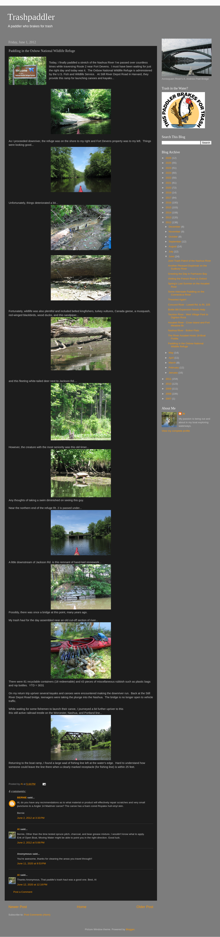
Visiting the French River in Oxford (187, 278)
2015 (169, 207)
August (173, 246)
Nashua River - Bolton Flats (183, 330)
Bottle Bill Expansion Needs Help (186, 309)
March (172, 362)
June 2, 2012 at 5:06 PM (30, 842)
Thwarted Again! (177, 299)
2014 (169, 212)
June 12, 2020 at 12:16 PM (32, 884)
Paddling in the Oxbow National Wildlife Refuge (185, 345)
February (174, 367)
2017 (169, 197)
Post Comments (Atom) (37, 914)
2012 (169, 222)
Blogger (130, 929)
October (173, 236)
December (175, 226)
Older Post (145, 907)
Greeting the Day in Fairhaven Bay (187, 273)
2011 (169, 378)
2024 (169, 167)
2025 (169, 162)
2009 (169, 388)
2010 (169, 383)
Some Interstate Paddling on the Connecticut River (186, 293)
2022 (169, 177)
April (171, 357)
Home (81, 907)
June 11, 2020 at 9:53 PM (31, 863)
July (171, 251)
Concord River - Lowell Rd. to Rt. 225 (189, 304)
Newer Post (17, 907)
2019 (169, 192)
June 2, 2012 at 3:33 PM (30, 817)
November (175, 231)
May (171, 352)
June (172, 256)
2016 (169, 202)
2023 (169, 172)
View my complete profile (176, 430)
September (175, 241)
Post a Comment (22, 891)
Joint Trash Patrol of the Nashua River (189, 260)
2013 (169, 217)
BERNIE (22, 797)
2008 (169, 393)
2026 (169, 158)
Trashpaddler (31, 17)
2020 (169, 187)
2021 (169, 182)
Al (18, 829)
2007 (169, 398)
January (173, 372)
